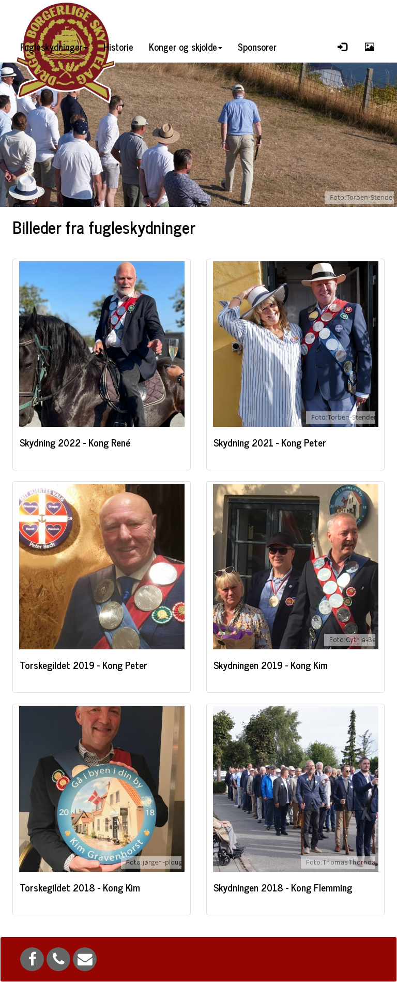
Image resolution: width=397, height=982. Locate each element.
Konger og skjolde (185, 46)
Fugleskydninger (54, 46)
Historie (118, 46)
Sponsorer (257, 46)
